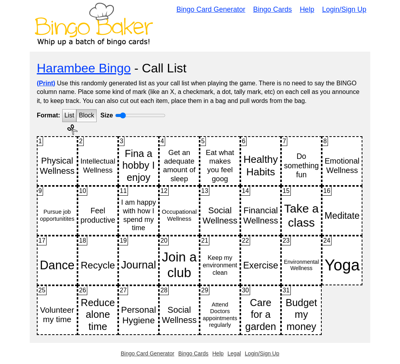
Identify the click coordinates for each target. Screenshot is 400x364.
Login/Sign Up (344, 9)
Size (107, 115)
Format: (48, 115)
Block (86, 115)
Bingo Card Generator (211, 9)
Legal (234, 353)
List (69, 115)
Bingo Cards (272, 9)
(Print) (46, 83)
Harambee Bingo (84, 68)
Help (307, 9)
